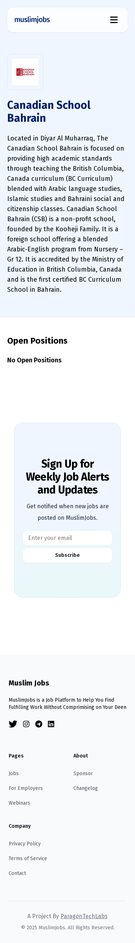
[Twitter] (13, 724)
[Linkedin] (51, 724)
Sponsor (83, 773)
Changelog (85, 788)
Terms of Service (28, 858)
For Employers (26, 788)
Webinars (19, 803)
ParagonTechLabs (84, 916)
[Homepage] (32, 20)
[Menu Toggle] (114, 20)
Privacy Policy (25, 844)
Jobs (14, 773)
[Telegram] (38, 724)
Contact (17, 873)
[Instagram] (26, 724)
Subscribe (67, 555)
